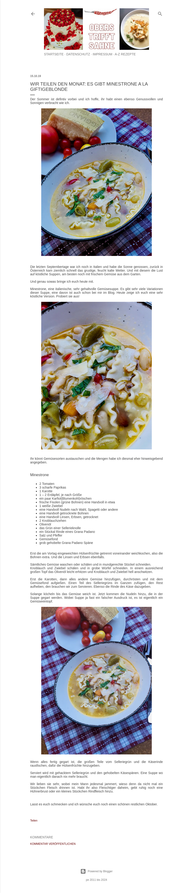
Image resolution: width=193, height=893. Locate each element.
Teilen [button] (33, 820)
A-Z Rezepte (125, 54)
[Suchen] (160, 12)
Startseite (54, 54)
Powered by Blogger (96, 871)
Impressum (102, 54)
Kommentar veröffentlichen (53, 844)
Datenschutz (78, 54)
